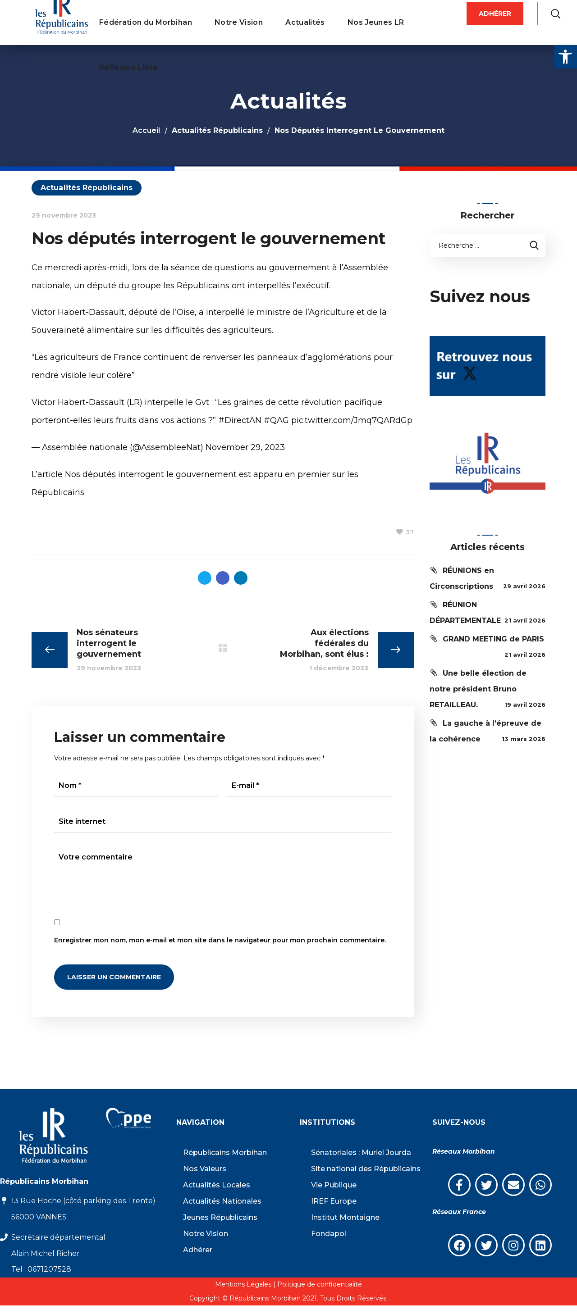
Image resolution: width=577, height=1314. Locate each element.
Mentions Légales (243, 1284)
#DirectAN (239, 420)
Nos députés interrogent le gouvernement (151, 474)
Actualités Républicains (217, 130)
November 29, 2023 (245, 447)
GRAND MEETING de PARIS (493, 639)
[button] (565, 56)
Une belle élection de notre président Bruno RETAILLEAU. (478, 689)
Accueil (146, 130)
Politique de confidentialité (319, 1284)
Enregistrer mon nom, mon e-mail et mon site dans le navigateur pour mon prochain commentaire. (220, 940)
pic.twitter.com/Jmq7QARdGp (351, 420)
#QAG (276, 420)
